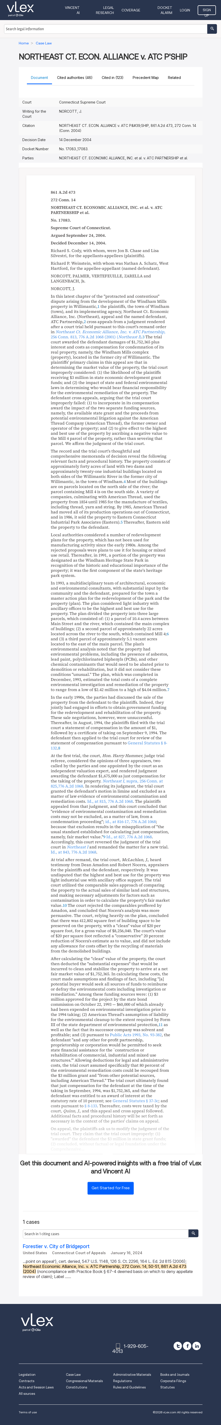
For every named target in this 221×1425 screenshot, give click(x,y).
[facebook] (187, 1346)
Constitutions (76, 1387)
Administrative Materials (132, 1375)
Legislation (27, 1375)
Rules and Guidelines (129, 1387)
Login (185, 10)
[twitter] (178, 1346)
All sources (27, 1394)
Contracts (26, 1381)
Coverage (131, 10)
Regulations (122, 1381)
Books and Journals (174, 1375)
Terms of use (28, 1412)
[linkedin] (196, 1346)
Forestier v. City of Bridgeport (56, 1246)
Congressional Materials (84, 1381)
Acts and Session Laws (36, 1387)
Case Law (73, 1375)
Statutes (167, 1387)
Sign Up (207, 11)
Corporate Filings (173, 1381)
